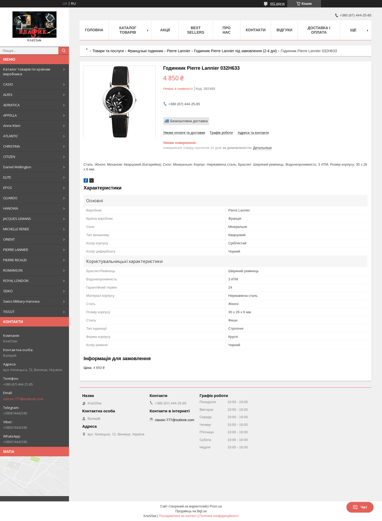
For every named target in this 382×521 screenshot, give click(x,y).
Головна (94, 30)
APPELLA (10, 115)
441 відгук (277, 4)
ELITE (7, 177)
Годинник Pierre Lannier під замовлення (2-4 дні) (235, 51)
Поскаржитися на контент (178, 516)
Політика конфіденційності (218, 516)
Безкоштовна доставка (189, 121)
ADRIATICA (11, 105)
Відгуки (284, 30)
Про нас (227, 30)
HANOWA (10, 208)
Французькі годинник (145, 51)
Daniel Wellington (17, 167)
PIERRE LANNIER (15, 249)
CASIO (8, 84)
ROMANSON (13, 270)
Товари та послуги (108, 51)
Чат (360, 507)
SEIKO (8, 291)
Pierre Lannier (178, 51)
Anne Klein (11, 125)
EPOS (7, 187)
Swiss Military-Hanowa (21, 301)
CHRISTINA (11, 146)
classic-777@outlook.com (23, 398)
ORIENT (9, 239)
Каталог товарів (128, 30)
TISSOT (9, 311)
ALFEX (7, 94)
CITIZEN (9, 156)
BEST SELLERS (195, 30)
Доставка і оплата (319, 30)
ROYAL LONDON (15, 280)
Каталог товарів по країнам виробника (26, 71)
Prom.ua (216, 506)
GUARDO (10, 198)
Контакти (256, 30)
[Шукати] (63, 51)
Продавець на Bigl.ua (191, 511)
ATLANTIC (10, 136)
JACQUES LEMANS (17, 218)
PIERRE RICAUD (15, 260)
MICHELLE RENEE (16, 229)
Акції (165, 30)
